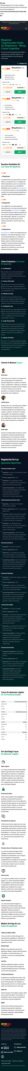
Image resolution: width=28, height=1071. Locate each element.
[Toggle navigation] (26, 28)
